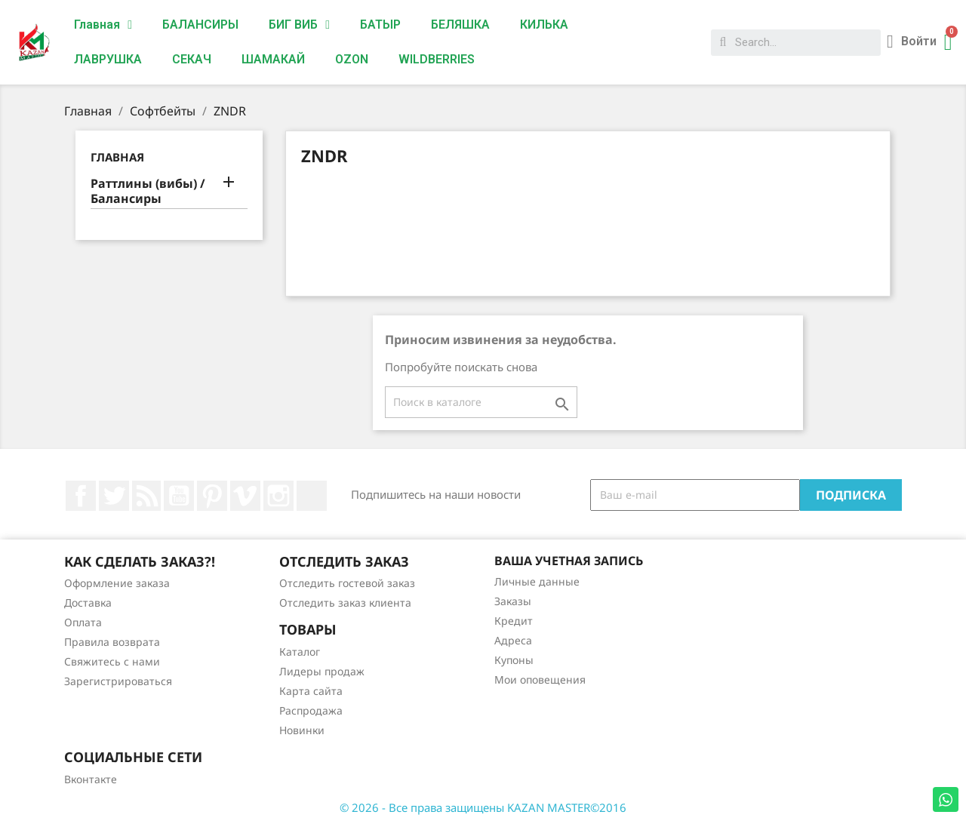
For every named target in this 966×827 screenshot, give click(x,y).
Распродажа (311, 710)
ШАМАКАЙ (273, 59)
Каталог (299, 651)
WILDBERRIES (436, 59)
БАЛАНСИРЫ (200, 24)
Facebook (81, 496)
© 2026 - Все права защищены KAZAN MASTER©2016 (483, 807)
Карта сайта (311, 691)
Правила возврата (112, 642)
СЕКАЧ (191, 59)
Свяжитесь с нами (112, 661)
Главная (103, 24)
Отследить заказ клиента (345, 602)
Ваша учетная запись (568, 560)
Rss (146, 496)
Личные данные (537, 581)
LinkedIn (312, 496)
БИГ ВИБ (299, 24)
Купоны (514, 660)
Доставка (88, 602)
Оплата (83, 622)
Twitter (114, 496)
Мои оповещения (540, 679)
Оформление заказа (117, 583)
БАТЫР (380, 24)
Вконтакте (90, 779)
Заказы (512, 601)
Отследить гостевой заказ (347, 583)
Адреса (513, 640)
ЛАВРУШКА (108, 59)
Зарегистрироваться (118, 681)
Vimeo (245, 496)
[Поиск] (481, 402)
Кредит (513, 620)
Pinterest (212, 496)
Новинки (302, 730)
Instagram (278, 496)
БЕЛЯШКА (460, 24)
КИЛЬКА (544, 24)
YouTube (179, 496)
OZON (351, 59)
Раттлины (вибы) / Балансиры (148, 191)
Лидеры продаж (322, 671)
